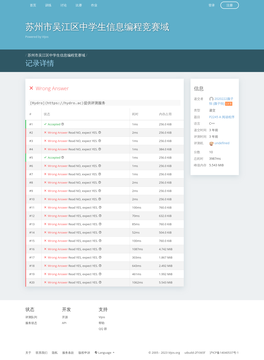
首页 (33, 5)
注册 (229, 5)
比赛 (79, 5)
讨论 (63, 5)
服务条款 (68, 353)
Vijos (102, 317)
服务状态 (31, 323)
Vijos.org (174, 353)
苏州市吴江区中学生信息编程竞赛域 (97, 26)
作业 (94, 5)
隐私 (55, 353)
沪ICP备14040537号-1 (224, 353)
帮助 (101, 323)
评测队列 (31, 317)
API (64, 323)
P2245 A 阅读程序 (222, 117)
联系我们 (41, 353)
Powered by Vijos (37, 37)
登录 (212, 5)
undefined (222, 143)
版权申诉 (84, 353)
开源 (65, 317)
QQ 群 (103, 329)
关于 (28, 353)
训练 (48, 5)
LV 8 (228, 104)
